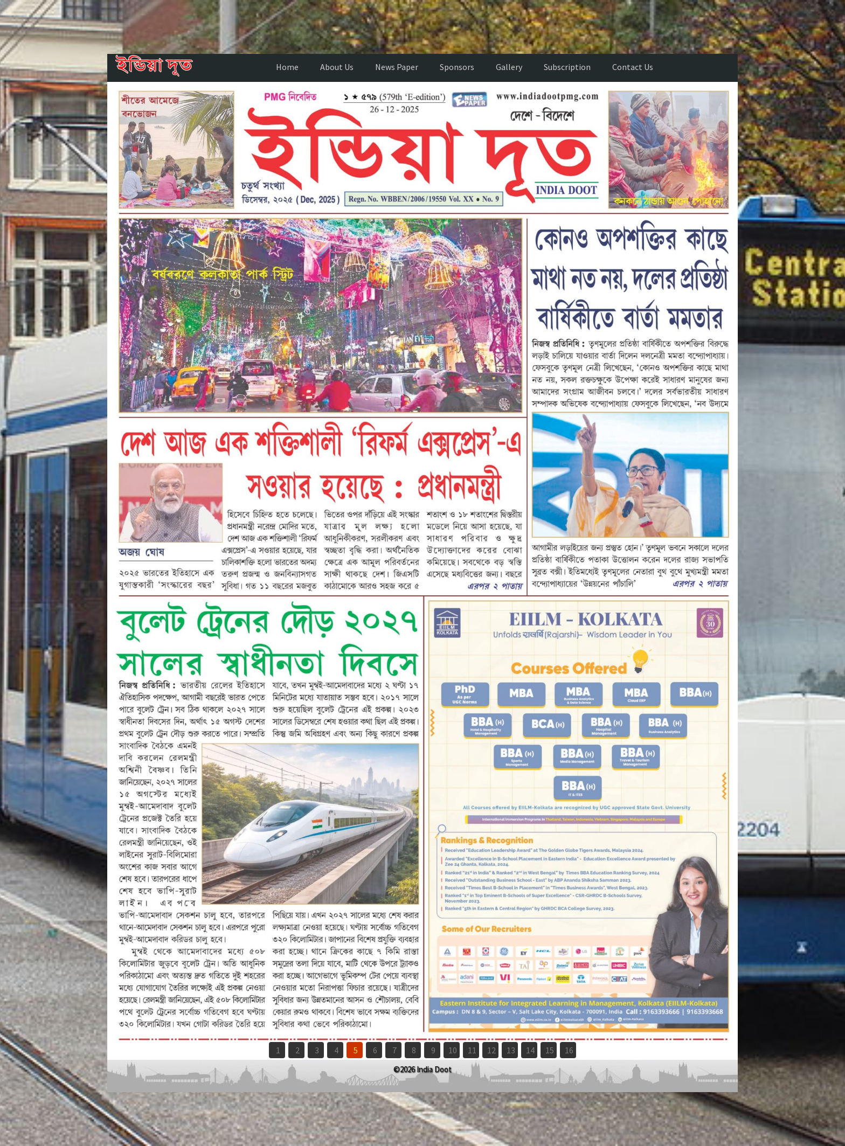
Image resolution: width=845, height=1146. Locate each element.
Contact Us (632, 66)
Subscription (567, 66)
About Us (337, 66)
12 (491, 1050)
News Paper (396, 66)
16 (569, 1050)
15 (549, 1050)
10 (452, 1050)
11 (472, 1050)
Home (287, 66)
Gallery (509, 66)
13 (511, 1050)
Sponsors (457, 66)
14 (530, 1050)
